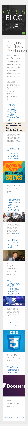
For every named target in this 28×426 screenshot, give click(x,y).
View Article (17, 141)
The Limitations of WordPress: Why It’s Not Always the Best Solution (14, 287)
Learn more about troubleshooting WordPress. (13, 417)
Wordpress (10, 55)
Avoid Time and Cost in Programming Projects (14, 244)
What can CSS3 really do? (12, 325)
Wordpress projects (12, 97)
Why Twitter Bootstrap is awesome (13, 370)
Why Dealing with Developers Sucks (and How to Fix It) (13, 153)
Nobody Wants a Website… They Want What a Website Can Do (13, 112)
